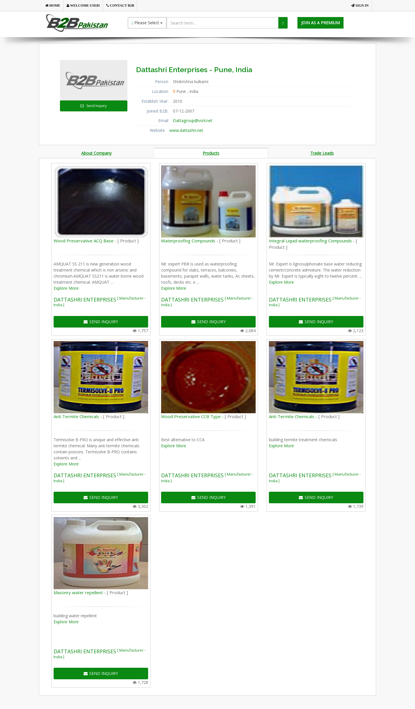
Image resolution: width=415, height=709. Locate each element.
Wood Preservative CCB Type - (203, 417)
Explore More (66, 289)
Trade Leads (322, 153)
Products (211, 153)
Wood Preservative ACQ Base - (96, 241)
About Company (96, 153)
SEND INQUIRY (101, 322)
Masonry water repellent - (91, 593)
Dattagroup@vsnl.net (192, 120)
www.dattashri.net (186, 130)
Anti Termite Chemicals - (89, 417)
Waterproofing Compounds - (200, 241)
